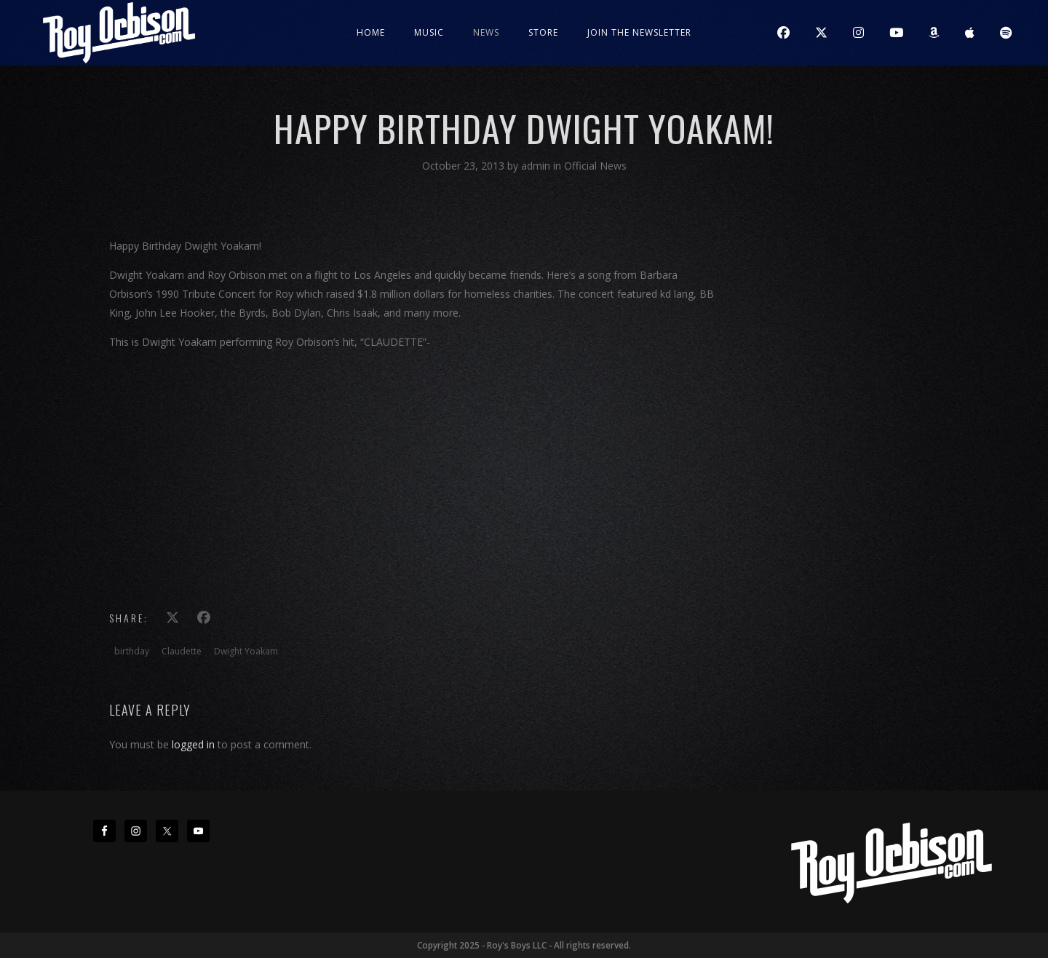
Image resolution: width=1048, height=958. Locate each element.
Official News (595, 166)
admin (537, 166)
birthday (131, 651)
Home (371, 32)
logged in (193, 744)
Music (429, 32)
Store (543, 32)
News (486, 32)
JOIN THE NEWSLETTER (639, 32)
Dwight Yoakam (246, 651)
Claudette (182, 651)
